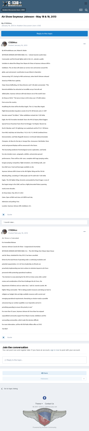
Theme (39, 404)
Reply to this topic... (14, 360)
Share (44, 373)
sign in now (54, 350)
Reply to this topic (44, 34)
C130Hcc (8, 23)
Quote (9, 215)
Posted (17, 45)
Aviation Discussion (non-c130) (29, 26)
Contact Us (49, 404)
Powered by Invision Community (44, 427)
